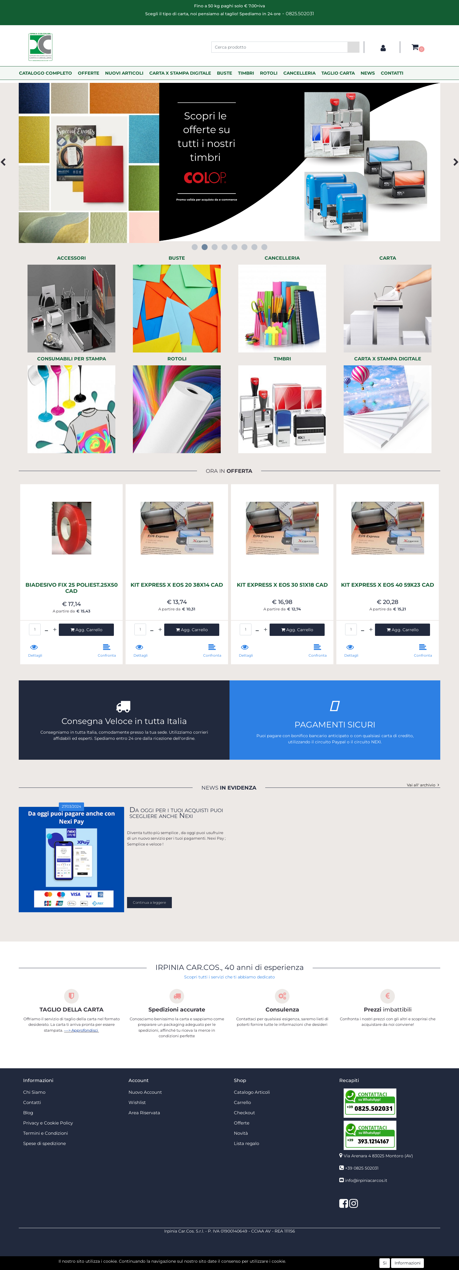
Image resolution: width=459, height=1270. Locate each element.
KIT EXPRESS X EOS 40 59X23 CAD (387, 585)
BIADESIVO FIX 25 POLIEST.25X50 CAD (71, 588)
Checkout (244, 1112)
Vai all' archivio (423, 785)
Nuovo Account (145, 1092)
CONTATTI (392, 73)
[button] (353, 47)
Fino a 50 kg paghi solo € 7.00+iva (229, 5)
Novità (241, 1133)
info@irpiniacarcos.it (366, 1180)
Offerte (241, 1123)
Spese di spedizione (44, 1143)
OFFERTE (88, 73)
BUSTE (224, 73)
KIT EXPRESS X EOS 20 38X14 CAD (177, 585)
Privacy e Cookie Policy (48, 1123)
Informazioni (408, 1263)
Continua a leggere (149, 902)
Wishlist (137, 1102)
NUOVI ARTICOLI (124, 73)
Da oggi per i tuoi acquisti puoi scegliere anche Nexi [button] (176, 812)
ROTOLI (269, 73)
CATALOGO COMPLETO (45, 73)
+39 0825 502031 (361, 1168)
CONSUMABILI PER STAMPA (71, 359)
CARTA (387, 258)
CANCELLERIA (299, 73)
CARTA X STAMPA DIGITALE (180, 73)
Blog (28, 1112)
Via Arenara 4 (378, 1155)
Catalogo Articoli (252, 1092)
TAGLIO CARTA (338, 73)
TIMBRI (246, 73)
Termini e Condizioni (45, 1133)
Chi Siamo (34, 1092)
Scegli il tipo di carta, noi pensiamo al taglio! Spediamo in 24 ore (213, 13)
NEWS (368, 73)
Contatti (32, 1102)
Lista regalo (246, 1143)
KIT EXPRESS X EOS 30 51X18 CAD (282, 585)
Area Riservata (144, 1112)
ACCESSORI (71, 258)
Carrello (242, 1102)
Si (385, 1263)
